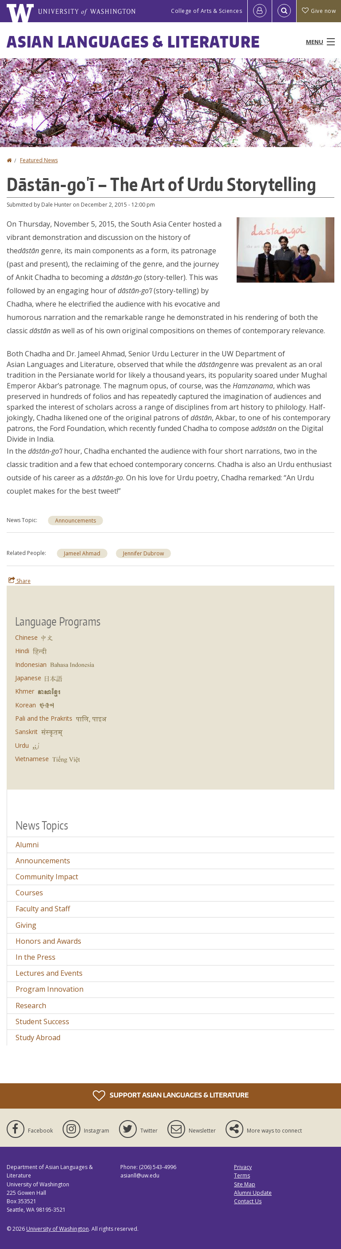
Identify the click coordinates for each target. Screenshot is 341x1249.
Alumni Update (253, 1193)
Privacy (243, 1167)
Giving (26, 925)
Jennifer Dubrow (143, 553)
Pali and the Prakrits (43, 718)
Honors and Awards (48, 941)
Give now (319, 11)
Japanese (28, 678)
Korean (25, 705)
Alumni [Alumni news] (27, 845)
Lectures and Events (49, 973)
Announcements (75, 520)
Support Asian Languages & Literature (171, 1095)
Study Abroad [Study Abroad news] (38, 1037)
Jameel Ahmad (82, 553)
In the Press (36, 957)
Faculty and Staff (43, 909)
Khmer (24, 691)
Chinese (26, 637)
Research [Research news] (31, 1005)
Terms (242, 1175)
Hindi (22, 650)
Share (19, 581)
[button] (285, 249)
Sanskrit (26, 731)
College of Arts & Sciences (206, 11)
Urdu (22, 745)
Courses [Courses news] (29, 893)
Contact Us (248, 1201)
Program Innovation (49, 989)
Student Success (42, 1021)
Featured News (39, 160)
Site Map (244, 1184)
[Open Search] (284, 11)
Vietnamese (32, 758)
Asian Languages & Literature (133, 41)
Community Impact (47, 877)
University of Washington (57, 1229)
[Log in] (260, 11)
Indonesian (31, 664)
